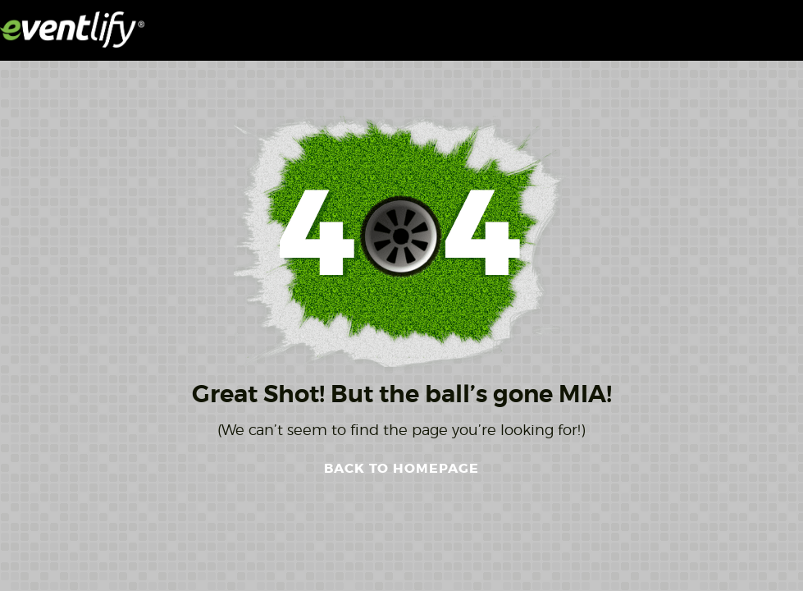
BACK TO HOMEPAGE (401, 468)
